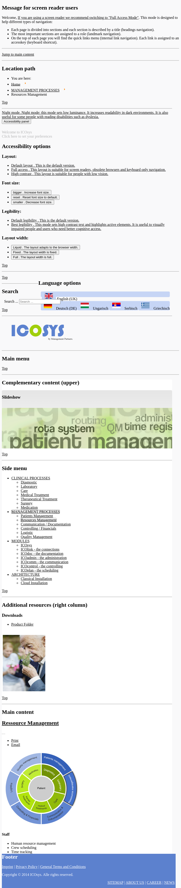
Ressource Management (30, 725)
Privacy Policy (27, 867)
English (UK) (59, 301)
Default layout (43, 167)
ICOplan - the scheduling (39, 572)
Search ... (11, 303)
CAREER (154, 883)
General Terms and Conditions (63, 867)
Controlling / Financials (38, 530)
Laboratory (29, 488)
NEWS (169, 883)
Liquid (45, 249)
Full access (88, 171)
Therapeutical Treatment (39, 501)
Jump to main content (18, 54)
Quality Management (36, 539)
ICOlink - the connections (40, 551)
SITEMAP (115, 883)
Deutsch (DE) (59, 310)
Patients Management (37, 518)
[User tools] (3, 735)
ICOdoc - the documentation (42, 555)
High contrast (59, 176)
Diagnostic (29, 484)
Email (15, 747)
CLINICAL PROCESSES (30, 480)
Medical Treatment (35, 497)
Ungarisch (93, 310)
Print (14, 743)
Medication (29, 509)
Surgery (26, 505)
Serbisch (123, 310)
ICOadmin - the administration (44, 560)
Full (32, 259)
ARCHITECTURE (25, 576)
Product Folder (22, 626)
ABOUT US (135, 883)
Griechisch (154, 310)
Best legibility (88, 228)
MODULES (20, 543)
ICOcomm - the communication (44, 564)
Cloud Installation (34, 585)
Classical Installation (36, 581)
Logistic (27, 534)
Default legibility (45, 222)
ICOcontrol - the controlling (42, 568)
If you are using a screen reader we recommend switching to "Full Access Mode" (78, 18)
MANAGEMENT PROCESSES (35, 513)
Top (5, 102)
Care (24, 493)
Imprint (7, 867)
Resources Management (38, 522)
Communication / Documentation (46, 526)
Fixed (35, 254)
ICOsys (26, 547)
